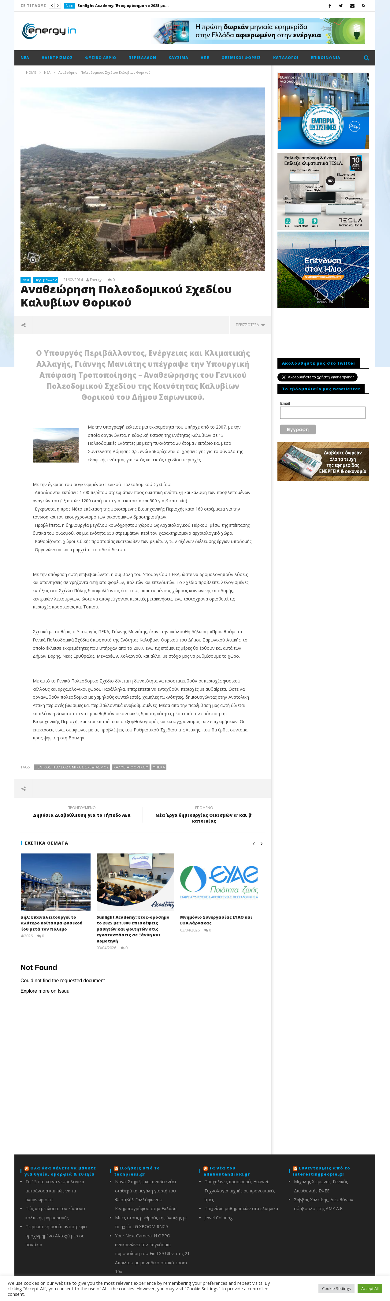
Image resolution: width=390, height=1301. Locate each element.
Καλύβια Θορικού (130, 767)
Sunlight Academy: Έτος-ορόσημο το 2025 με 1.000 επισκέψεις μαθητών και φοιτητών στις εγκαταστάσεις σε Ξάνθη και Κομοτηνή (123, 5)
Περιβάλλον (142, 57)
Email (285, 403)
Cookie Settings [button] (336, 1288)
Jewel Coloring (218, 1218)
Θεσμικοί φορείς (241, 57)
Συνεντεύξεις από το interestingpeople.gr (321, 1171)
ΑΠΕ (205, 57)
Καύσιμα (178, 57)
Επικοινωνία (325, 57)
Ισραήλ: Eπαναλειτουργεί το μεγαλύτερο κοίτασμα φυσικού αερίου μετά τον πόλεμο (55, 923)
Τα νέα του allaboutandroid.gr (226, 1171)
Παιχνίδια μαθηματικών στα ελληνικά (241, 1208)
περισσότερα (250, 324)
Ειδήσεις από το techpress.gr (137, 1171)
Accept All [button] (370, 1288)
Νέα (70, 5)
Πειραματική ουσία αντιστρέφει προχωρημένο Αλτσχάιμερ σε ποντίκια (56, 1235)
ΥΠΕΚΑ (159, 767)
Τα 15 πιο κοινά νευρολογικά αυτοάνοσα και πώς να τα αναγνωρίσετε (54, 1190)
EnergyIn (97, 280)
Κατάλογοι (286, 57)
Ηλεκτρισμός (57, 57)
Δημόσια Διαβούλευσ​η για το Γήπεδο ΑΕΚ (82, 812)
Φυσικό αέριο (100, 57)
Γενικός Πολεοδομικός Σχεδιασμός (72, 767)
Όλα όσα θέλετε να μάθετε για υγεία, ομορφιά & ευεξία (60, 1171)
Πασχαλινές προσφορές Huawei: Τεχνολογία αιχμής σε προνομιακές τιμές (239, 1190)
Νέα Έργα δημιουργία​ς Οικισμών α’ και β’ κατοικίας (204, 815)
